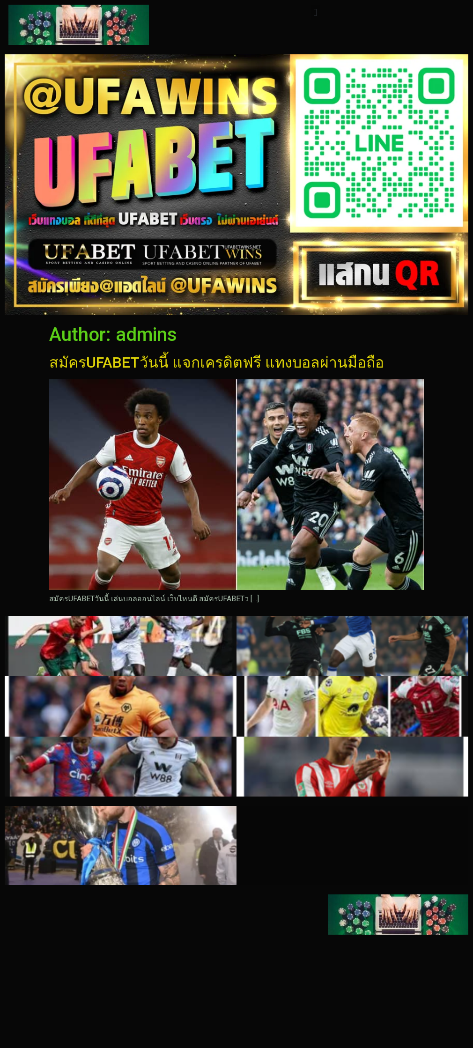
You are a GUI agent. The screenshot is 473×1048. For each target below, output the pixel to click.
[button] (315, 12)
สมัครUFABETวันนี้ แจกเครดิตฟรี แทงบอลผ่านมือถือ (216, 362)
